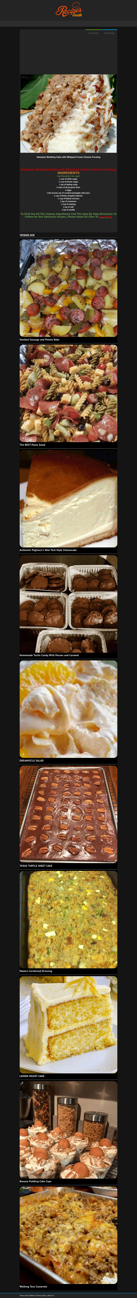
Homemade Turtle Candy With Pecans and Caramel (49, 655)
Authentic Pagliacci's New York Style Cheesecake (48, 550)
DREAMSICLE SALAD (32, 760)
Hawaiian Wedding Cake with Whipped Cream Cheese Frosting (68, 157)
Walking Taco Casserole (33, 1286)
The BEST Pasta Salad (32, 444)
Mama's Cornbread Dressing (36, 971)
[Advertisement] (68, 55)
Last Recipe (93, 33)
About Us (50, 1296)
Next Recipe (109, 33)
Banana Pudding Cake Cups (36, 1181)
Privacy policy (42, 1296)
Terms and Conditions (28, 1296)
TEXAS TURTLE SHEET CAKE (36, 865)
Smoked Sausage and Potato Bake (39, 339)
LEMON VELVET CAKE (32, 1076)
